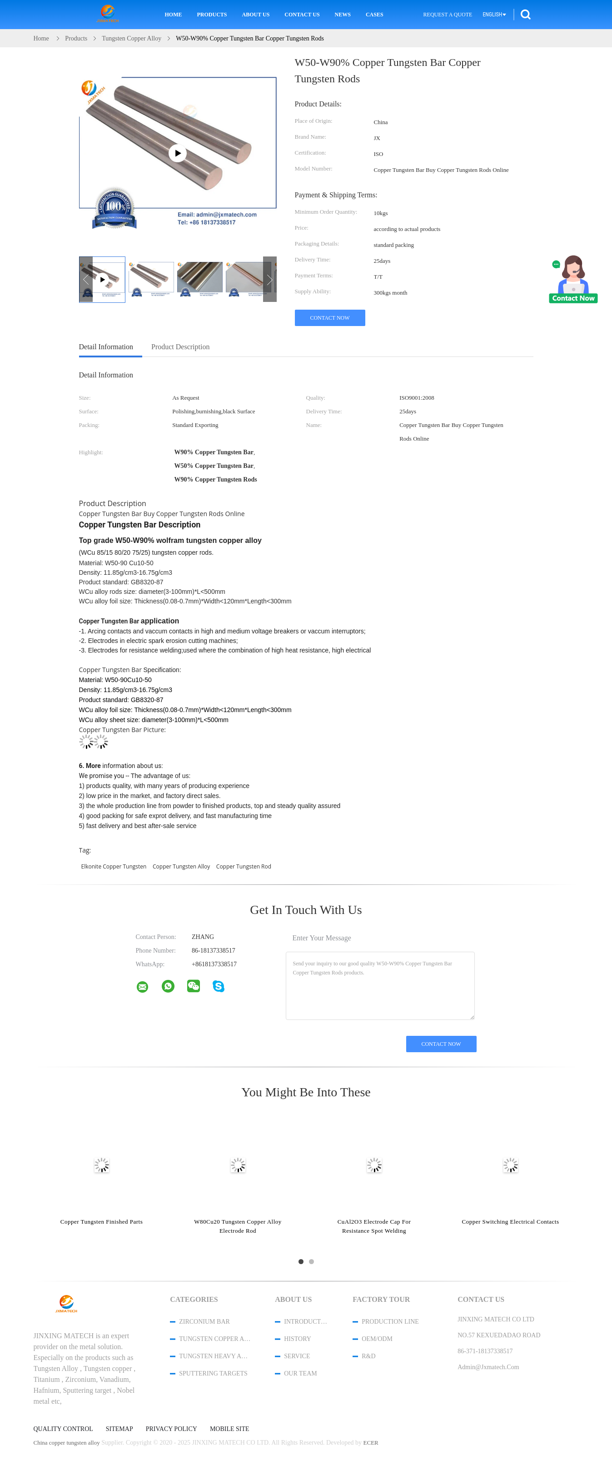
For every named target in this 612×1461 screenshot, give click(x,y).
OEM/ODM (377, 1338)
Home (173, 14)
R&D (368, 1356)
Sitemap (119, 1429)
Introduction (306, 1321)
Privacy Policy (171, 1429)
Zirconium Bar (204, 1321)
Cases (374, 14)
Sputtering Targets (213, 1373)
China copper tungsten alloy (67, 1442)
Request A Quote (448, 14)
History (297, 1338)
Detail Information (106, 347)
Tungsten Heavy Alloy (215, 1356)
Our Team (300, 1373)
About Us (256, 14)
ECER (370, 1442)
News (343, 14)
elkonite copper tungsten (114, 866)
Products (212, 14)
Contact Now (329, 318)
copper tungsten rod (243, 866)
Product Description (180, 347)
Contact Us (301, 14)
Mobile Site (229, 1429)
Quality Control (63, 1429)
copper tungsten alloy (181, 866)
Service (297, 1356)
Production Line (390, 1321)
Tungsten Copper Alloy (215, 1338)
